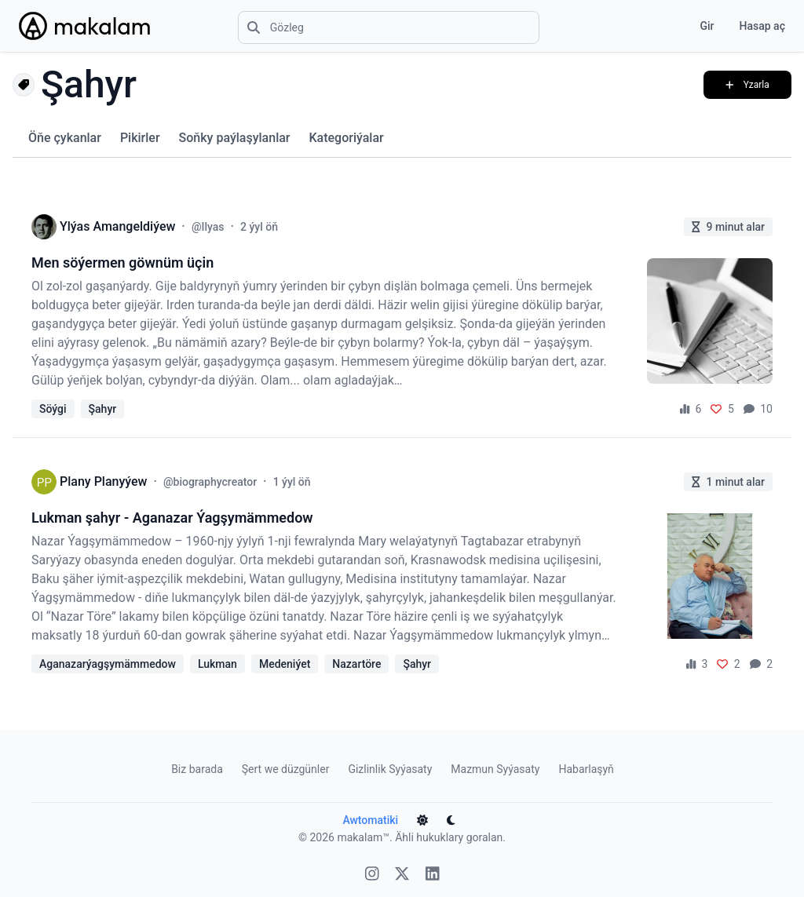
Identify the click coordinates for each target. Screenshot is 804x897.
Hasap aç (762, 26)
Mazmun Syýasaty (495, 769)
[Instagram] (372, 875)
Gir (707, 26)
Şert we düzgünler (286, 769)
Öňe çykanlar (64, 137)
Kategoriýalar (346, 137)
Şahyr (103, 409)
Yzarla (747, 84)
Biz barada (197, 769)
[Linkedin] (433, 875)
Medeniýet (284, 664)
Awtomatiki (370, 820)
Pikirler (140, 137)
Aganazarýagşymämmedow (107, 664)
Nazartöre (356, 664)
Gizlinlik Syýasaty (390, 769)
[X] (402, 875)
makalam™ (363, 837)
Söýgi (53, 409)
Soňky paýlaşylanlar (235, 137)
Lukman (217, 664)
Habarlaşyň (585, 769)
